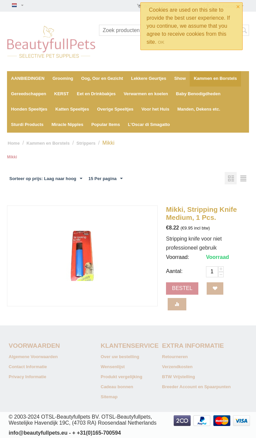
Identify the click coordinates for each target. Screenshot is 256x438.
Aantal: (174, 271)
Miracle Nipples (67, 124)
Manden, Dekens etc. (198, 109)
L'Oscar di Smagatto (149, 124)
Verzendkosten (177, 366)
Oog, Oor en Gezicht (102, 78)
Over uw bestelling (120, 356)
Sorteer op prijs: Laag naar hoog (45, 178)
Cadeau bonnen (117, 386)
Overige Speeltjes (115, 109)
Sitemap (109, 396)
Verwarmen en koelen (146, 93)
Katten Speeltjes (72, 109)
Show (180, 78)
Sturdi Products (27, 124)
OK (161, 42)
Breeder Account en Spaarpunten (196, 386)
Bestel (182, 288)
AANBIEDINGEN (27, 78)
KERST (61, 93)
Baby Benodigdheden (198, 93)
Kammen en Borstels (215, 78)
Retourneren (175, 356)
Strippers (85, 143)
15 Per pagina (105, 178)
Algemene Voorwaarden (33, 356)
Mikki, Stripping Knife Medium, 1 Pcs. (201, 213)
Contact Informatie (28, 366)
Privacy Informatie (27, 376)
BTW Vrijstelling (178, 376)
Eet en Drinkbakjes (96, 93)
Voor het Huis (155, 109)
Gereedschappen (28, 93)
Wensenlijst (113, 366)
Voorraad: (177, 257)
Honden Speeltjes (29, 109)
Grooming (62, 78)
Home (14, 143)
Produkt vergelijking (121, 376)
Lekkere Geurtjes (148, 78)
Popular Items (105, 124)
